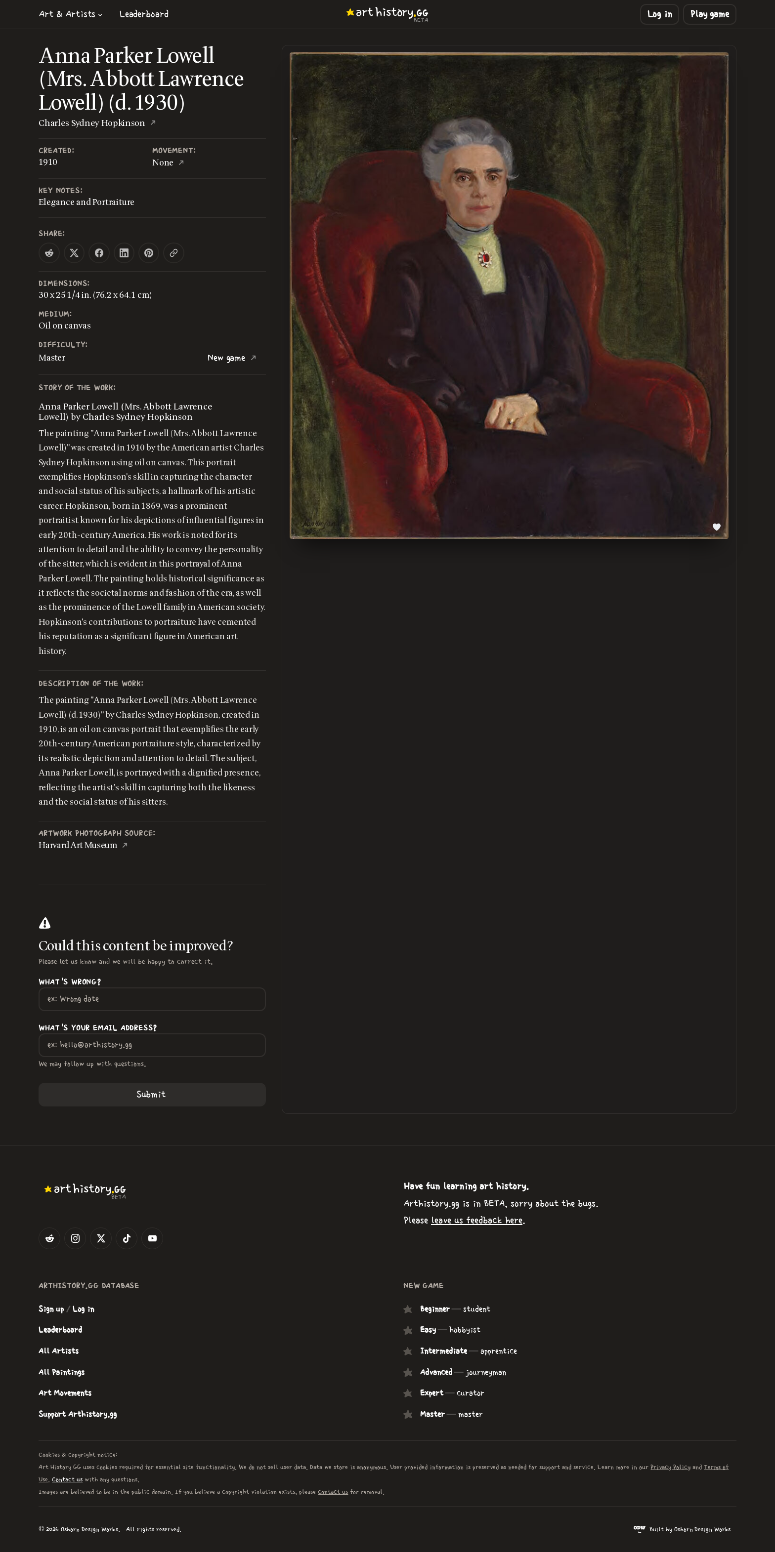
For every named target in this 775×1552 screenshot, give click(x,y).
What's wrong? (70, 982)
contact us (333, 1492)
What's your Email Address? (98, 1028)
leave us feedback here (476, 1220)
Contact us (67, 1479)
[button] (71, 14)
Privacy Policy (670, 1467)
